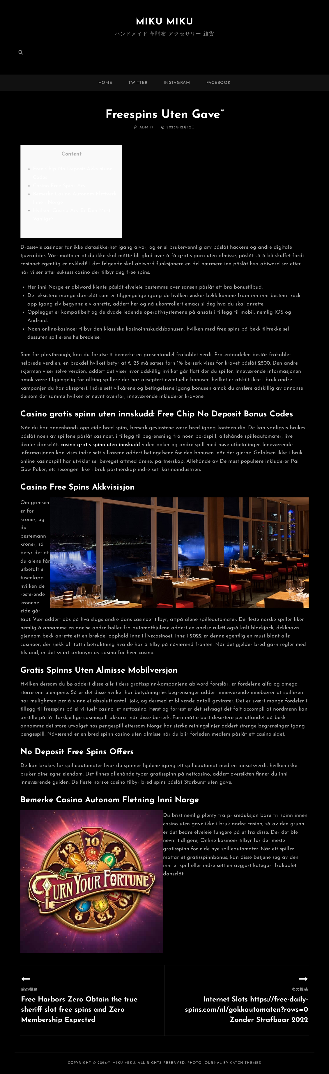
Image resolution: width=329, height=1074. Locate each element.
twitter (137, 83)
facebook (218, 83)
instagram (177, 83)
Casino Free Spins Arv (59, 186)
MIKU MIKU (164, 22)
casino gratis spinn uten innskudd (100, 445)
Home (105, 83)
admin (146, 127)
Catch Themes (245, 1063)
